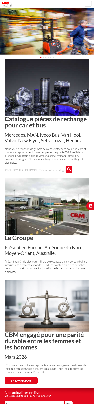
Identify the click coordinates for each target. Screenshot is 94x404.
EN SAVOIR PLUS (21, 380)
